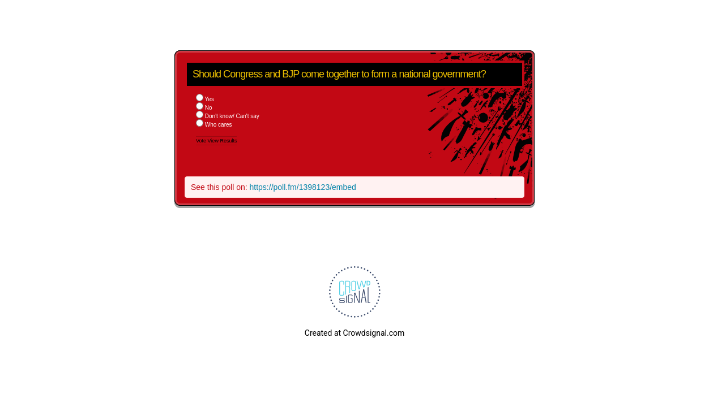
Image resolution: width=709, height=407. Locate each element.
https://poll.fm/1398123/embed (303, 187)
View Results (222, 141)
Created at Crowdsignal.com (354, 332)
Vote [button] (202, 141)
